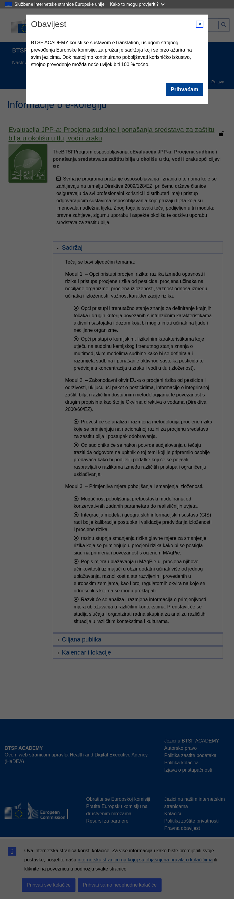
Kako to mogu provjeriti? (137, 4)
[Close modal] (199, 24)
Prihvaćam (184, 89)
